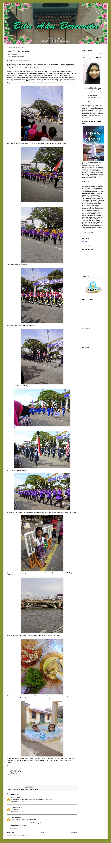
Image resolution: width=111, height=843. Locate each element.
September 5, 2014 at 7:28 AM (19, 811)
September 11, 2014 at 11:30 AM (20, 825)
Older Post (74, 832)
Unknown (13, 797)
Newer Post (10, 832)
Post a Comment (13, 828)
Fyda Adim (14, 817)
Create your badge (86, 245)
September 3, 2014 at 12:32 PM (19, 801)
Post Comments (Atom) (20, 835)
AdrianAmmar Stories (19, 789)
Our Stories (35, 789)
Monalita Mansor (15, 807)
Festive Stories (28, 789)
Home (42, 832)
